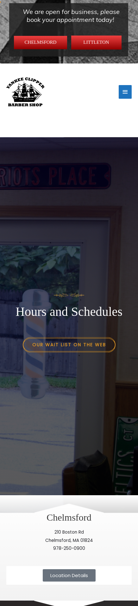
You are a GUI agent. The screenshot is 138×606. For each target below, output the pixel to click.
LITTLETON (96, 42)
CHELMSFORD (41, 42)
